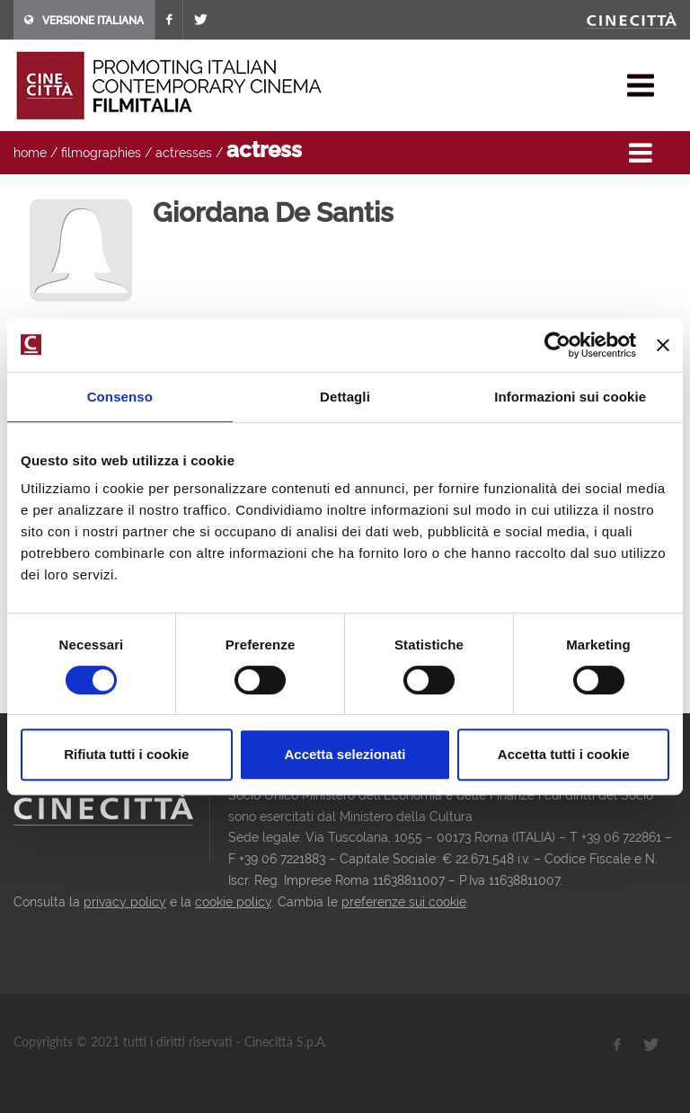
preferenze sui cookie (403, 902)
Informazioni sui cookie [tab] (570, 396)
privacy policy (125, 902)
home (30, 153)
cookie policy (233, 902)
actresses (183, 153)
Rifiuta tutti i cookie (126, 754)
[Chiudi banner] (663, 345)
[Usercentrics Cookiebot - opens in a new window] (557, 344)
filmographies (101, 153)
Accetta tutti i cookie (564, 754)
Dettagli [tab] (345, 396)
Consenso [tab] (120, 396)
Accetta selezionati (344, 754)
